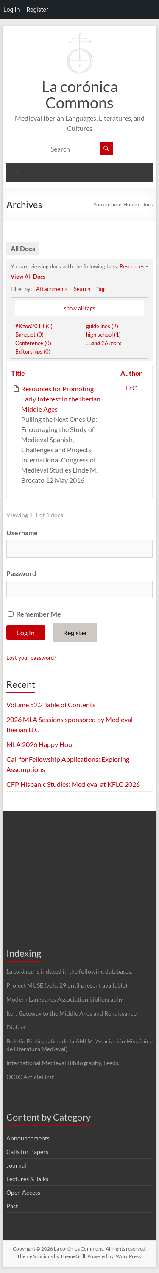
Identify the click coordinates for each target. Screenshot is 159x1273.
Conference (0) (33, 343)
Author (131, 373)
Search (82, 288)
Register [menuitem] (37, 9)
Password (21, 573)
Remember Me (34, 614)
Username (22, 533)
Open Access (23, 1192)
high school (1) (103, 334)
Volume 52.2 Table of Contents (50, 704)
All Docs (23, 248)
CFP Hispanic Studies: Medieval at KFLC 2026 (73, 784)
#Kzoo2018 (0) (34, 326)
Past (12, 1205)
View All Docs (28, 276)
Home (130, 204)
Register (75, 632)
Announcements (28, 1138)
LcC (131, 388)
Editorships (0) (32, 351)
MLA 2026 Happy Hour (40, 744)
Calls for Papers (27, 1151)
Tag (100, 288)
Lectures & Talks (27, 1178)
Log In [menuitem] (11, 9)
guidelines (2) (102, 326)
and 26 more (106, 343)
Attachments (52, 288)
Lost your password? (31, 657)
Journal (16, 1165)
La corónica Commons (80, 94)
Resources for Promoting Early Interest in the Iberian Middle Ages (60, 399)
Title (18, 373)
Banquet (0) (29, 334)
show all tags (79, 308)
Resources (132, 266)
